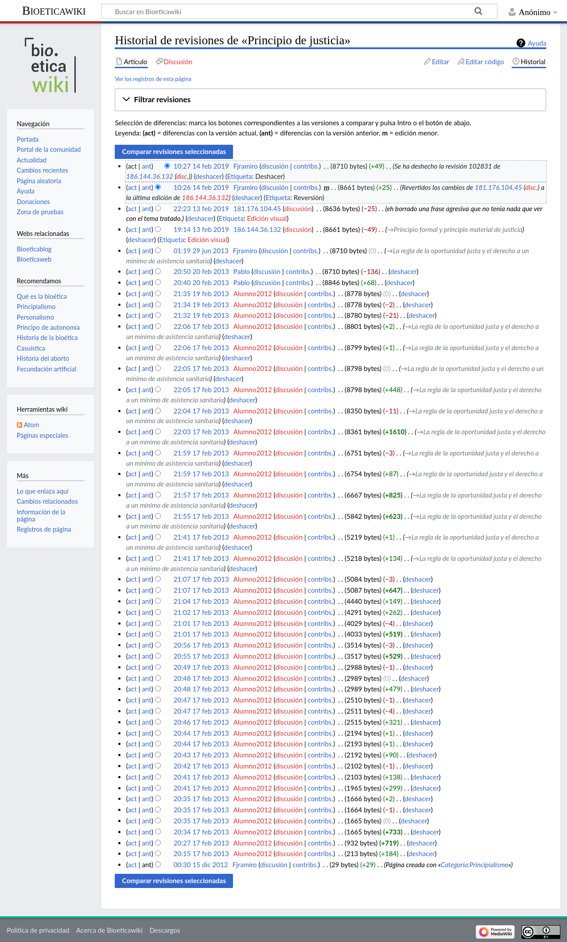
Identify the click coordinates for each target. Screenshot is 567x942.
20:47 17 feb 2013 (201, 700)
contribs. (306, 166)
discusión (274, 166)
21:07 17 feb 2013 (201, 579)
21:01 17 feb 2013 (201, 623)
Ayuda (537, 43)
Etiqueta (239, 176)
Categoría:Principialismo (475, 865)
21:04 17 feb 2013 (201, 601)
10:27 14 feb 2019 (201, 166)
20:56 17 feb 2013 (201, 645)
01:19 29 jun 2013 (201, 251)
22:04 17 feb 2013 (201, 411)
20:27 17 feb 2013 (201, 843)
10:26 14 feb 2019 (201, 187)
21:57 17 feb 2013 (201, 495)
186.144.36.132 (149, 176)
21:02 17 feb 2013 (201, 612)
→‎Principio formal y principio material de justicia (454, 229)
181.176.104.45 (498, 187)
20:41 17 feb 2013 (201, 777)
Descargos (164, 930)
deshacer (208, 176)
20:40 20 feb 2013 (201, 282)
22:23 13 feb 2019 (201, 208)
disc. (182, 176)
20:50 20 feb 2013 (201, 271)
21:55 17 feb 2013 (201, 516)
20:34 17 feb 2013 (201, 832)
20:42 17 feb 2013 (201, 766)
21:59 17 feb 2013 (201, 453)
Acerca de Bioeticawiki (109, 930)
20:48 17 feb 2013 (201, 678)
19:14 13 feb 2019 (201, 229)
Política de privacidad (38, 930)
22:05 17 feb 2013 (201, 368)
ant (146, 166)
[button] (330, 100)
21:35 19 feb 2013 (201, 293)
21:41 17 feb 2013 (201, 537)
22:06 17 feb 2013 (201, 326)
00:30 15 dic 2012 (201, 865)
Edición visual (267, 218)
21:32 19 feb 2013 (201, 315)
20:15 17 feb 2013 (201, 853)
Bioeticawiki (54, 10)
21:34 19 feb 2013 (201, 305)
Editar (440, 62)
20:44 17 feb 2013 (201, 733)
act (132, 187)
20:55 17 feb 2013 (201, 656)
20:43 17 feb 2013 (201, 755)
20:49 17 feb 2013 (201, 667)
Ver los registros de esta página (153, 78)
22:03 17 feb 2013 (201, 432)
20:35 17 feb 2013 (201, 799)
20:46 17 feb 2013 (201, 722)
